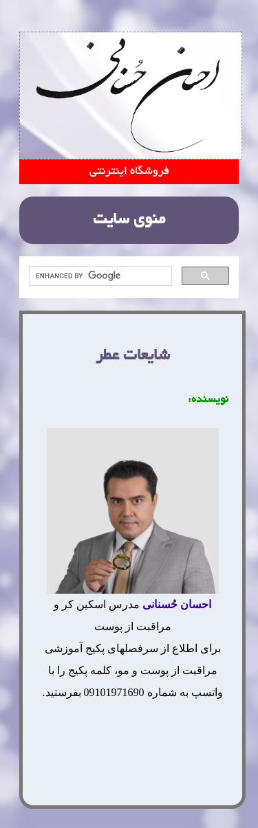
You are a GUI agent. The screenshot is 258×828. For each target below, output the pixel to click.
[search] (99, 276)
